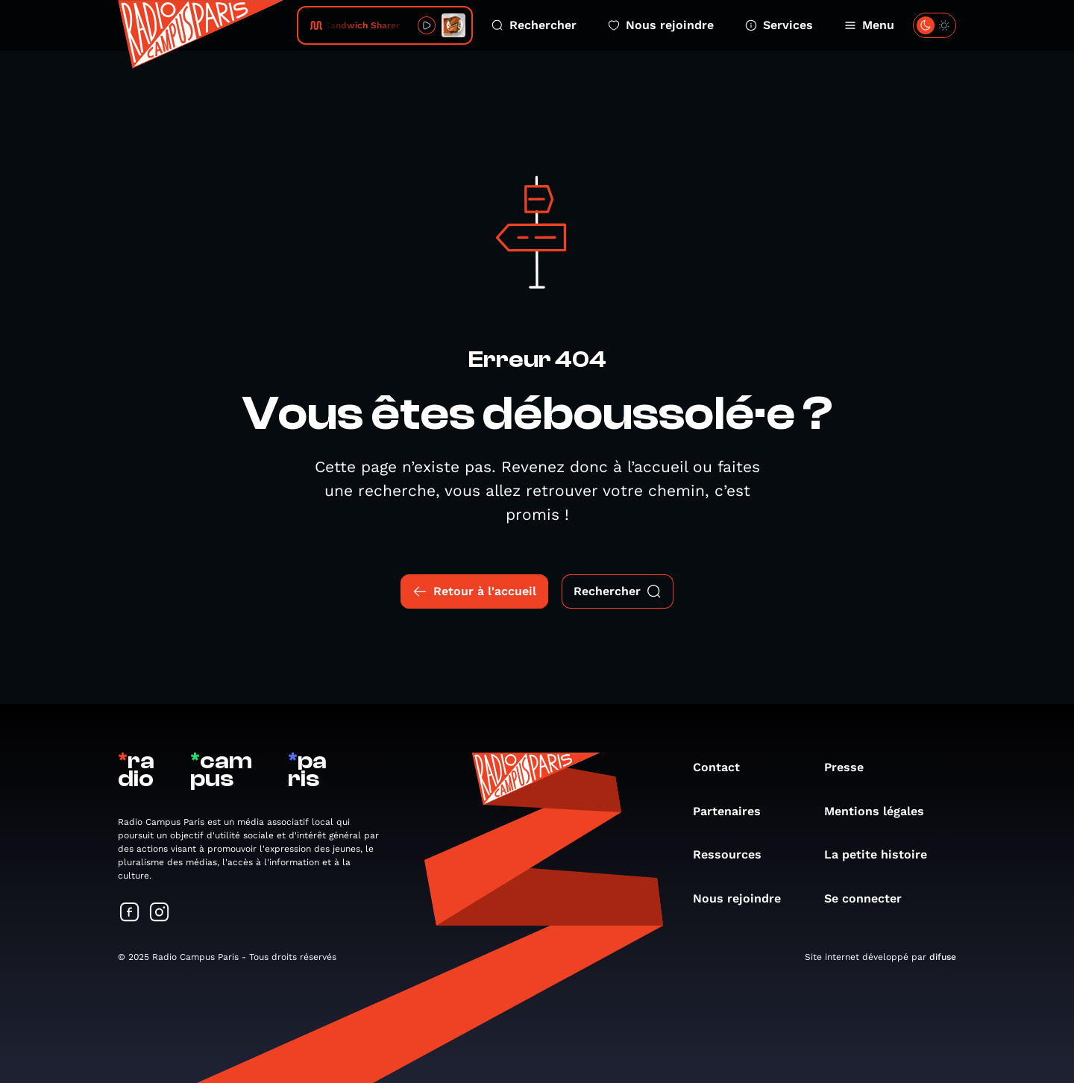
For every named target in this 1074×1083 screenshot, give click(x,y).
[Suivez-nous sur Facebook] (130, 913)
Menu (869, 25)
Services (779, 25)
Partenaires (734, 811)
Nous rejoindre (661, 25)
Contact (724, 767)
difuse (942, 957)
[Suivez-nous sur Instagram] (160, 913)
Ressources (734, 854)
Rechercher (534, 25)
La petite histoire (883, 854)
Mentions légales (881, 811)
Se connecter (870, 898)
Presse (851, 767)
